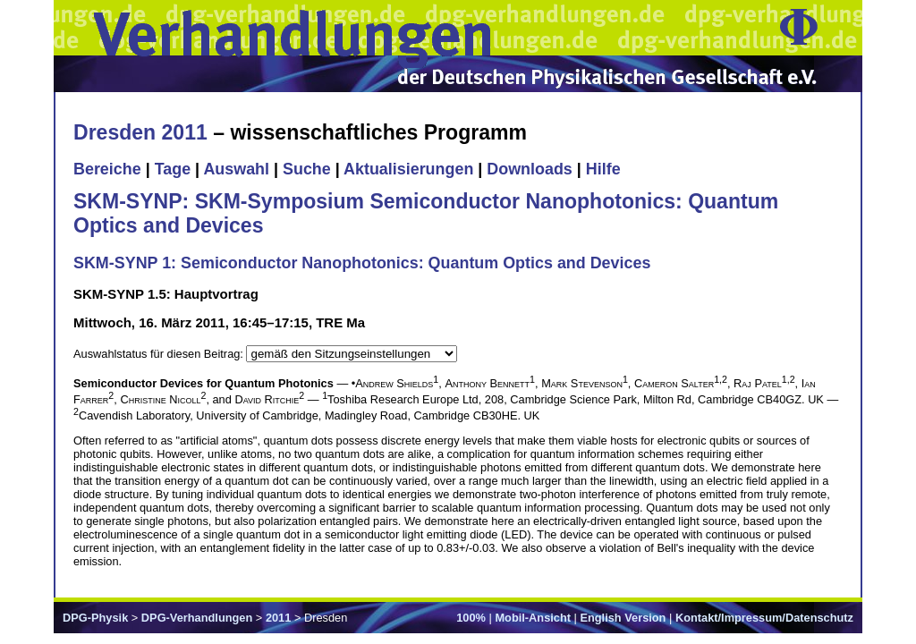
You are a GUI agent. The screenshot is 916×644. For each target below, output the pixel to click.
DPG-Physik (95, 617)
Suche (307, 169)
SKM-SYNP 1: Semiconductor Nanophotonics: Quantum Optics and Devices (361, 263)
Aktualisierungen (408, 169)
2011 (278, 617)
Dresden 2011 (140, 132)
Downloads (529, 169)
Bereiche (107, 169)
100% (471, 617)
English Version (623, 617)
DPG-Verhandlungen (196, 617)
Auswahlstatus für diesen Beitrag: (159, 353)
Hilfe (603, 169)
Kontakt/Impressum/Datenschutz (764, 617)
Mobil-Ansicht (533, 617)
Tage (173, 169)
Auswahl (236, 169)
